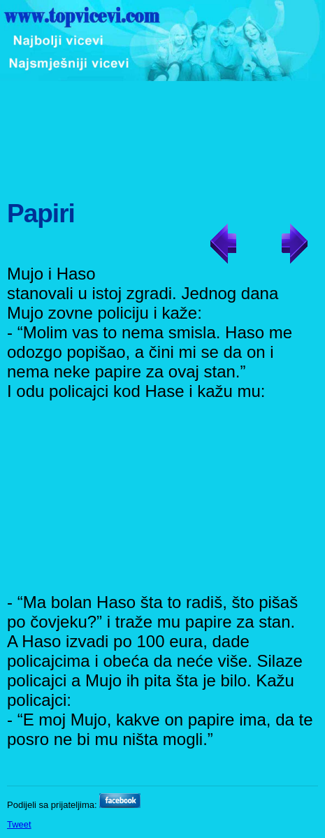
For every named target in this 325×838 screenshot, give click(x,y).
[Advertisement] (164, 133)
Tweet (19, 824)
